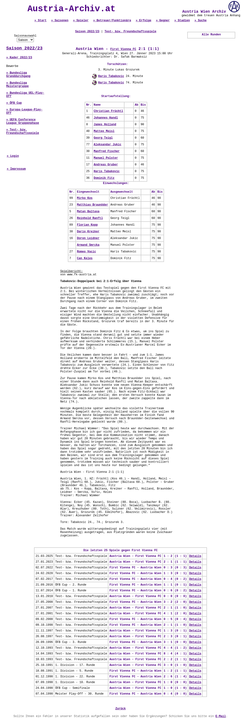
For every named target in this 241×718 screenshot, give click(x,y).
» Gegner (163, 20)
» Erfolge (143, 20)
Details (195, 556)
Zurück (120, 708)
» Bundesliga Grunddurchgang (18, 74)
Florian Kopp (87, 225)
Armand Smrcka (88, 245)
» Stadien (182, 20)
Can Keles (85, 258)
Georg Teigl (103, 138)
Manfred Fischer (107, 151)
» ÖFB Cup (14, 103)
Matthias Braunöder (92, 205)
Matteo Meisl (104, 131)
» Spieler (80, 20)
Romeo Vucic (86, 251)
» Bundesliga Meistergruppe (17, 84)
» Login (13, 156)
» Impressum (16, 169)
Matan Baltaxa (88, 211)
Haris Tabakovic (111, 76)
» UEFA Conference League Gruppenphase (22, 121)
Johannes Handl (106, 118)
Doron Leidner (88, 238)
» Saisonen (59, 20)
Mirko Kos (85, 198)
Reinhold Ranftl (90, 218)
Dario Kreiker (88, 231)
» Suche (200, 20)
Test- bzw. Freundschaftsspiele (130, 31)
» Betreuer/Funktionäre (112, 20)
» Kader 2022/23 (19, 57)
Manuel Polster (106, 158)
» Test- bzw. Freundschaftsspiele (22, 131)
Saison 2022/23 (24, 48)
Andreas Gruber (106, 164)
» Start (41, 20)
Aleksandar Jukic (107, 144)
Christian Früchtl (108, 111)
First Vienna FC (123, 49)
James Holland (105, 124)
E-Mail (221, 716)
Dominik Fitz (104, 178)
